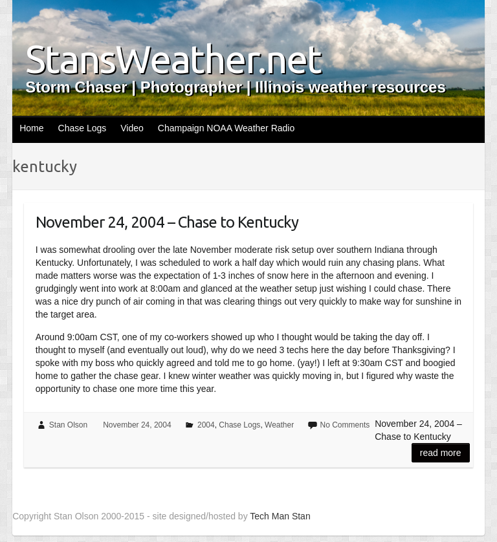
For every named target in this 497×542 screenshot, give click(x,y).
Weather (279, 424)
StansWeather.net (173, 58)
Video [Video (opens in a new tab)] (132, 128)
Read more (440, 453)
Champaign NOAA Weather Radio (226, 128)
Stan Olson (68, 424)
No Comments (345, 424)
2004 (206, 424)
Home (31, 128)
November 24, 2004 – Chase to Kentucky (167, 221)
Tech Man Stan (280, 516)
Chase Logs (82, 128)
